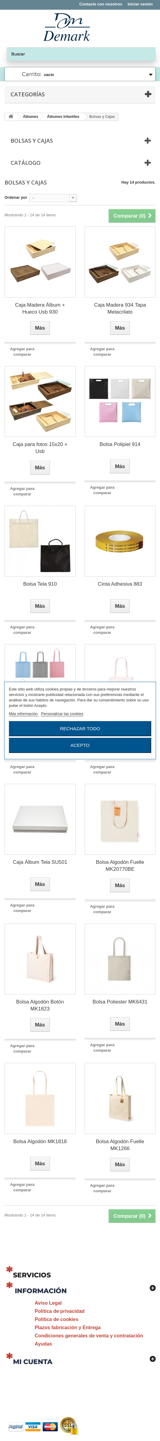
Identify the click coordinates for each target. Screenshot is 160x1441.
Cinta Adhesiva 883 (120, 584)
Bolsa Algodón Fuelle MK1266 (120, 1145)
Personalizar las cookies (62, 713)
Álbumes (30, 117)
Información (41, 1291)
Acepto (80, 745)
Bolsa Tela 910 (40, 584)
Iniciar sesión (140, 4)
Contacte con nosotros (100, 4)
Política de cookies (56, 1319)
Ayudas (43, 1343)
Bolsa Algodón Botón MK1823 (40, 1005)
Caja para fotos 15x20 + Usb (40, 447)
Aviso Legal (48, 1303)
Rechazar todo (80, 728)
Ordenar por (16, 197)
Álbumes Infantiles (63, 117)
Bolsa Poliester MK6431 (120, 1002)
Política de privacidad (60, 1311)
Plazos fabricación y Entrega (68, 1327)
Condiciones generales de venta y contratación (89, 1335)
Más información (24, 713)
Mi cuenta (32, 1362)
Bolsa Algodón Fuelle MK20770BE (120, 865)
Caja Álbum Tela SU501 (40, 862)
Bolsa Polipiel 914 (120, 444)
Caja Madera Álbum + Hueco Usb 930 (40, 308)
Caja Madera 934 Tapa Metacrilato (120, 308)
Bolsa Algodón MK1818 (40, 1141)
